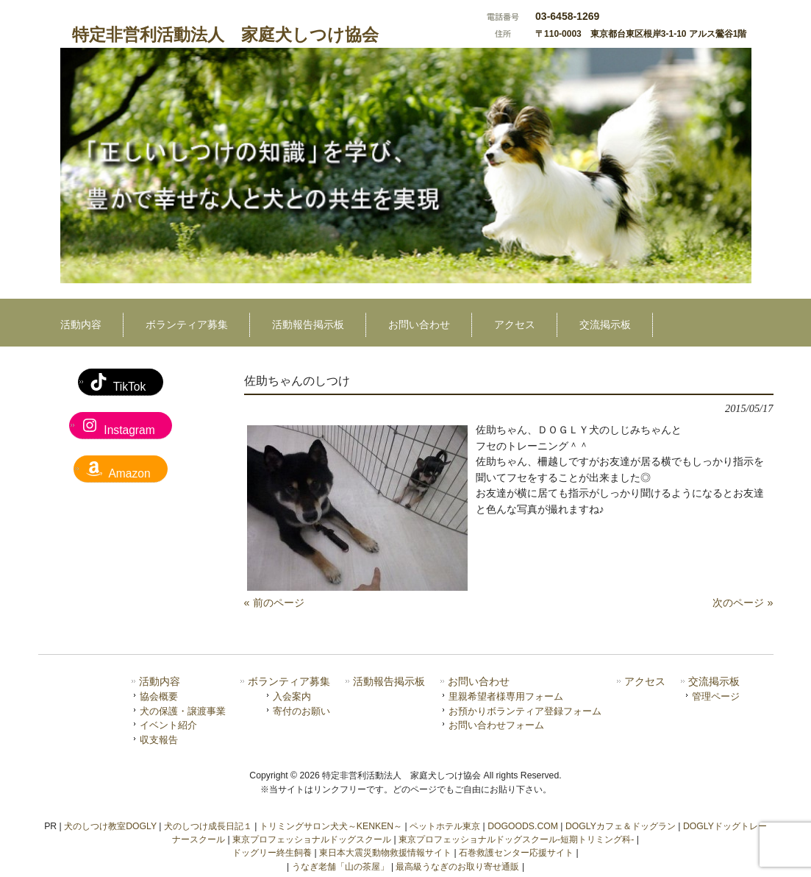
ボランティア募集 (289, 681)
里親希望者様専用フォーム (506, 696)
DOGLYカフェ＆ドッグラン (620, 826)
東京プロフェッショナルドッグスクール (311, 839)
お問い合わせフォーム (496, 725)
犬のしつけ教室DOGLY (110, 826)
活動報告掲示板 (389, 681)
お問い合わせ (479, 681)
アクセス (644, 681)
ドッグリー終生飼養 (272, 853)
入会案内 (292, 696)
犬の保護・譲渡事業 (183, 711)
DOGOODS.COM (522, 826)
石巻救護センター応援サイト (516, 853)
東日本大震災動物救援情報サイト (385, 853)
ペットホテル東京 (445, 826)
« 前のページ (274, 602)
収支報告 (159, 739)
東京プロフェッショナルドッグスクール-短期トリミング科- (516, 839)
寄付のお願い (301, 711)
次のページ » (742, 602)
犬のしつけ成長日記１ (208, 826)
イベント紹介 (168, 725)
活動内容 (159, 681)
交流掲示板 (714, 681)
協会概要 (159, 696)
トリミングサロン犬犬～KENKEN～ (331, 826)
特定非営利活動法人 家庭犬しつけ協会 (225, 34)
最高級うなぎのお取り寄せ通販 (457, 867)
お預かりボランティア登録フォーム (525, 711)
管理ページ (716, 696)
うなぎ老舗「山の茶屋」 (340, 867)
